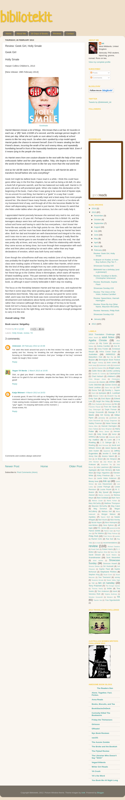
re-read (97, 543)
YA (31, 333)
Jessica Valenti (108, 456)
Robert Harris (107, 549)
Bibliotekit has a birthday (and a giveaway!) (106, 270)
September (99, 223)
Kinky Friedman (103, 476)
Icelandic (112, 437)
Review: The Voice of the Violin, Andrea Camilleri (105, 293)
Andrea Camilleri (103, 346)
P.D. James (102, 528)
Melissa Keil (107, 511)
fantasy (117, 401)
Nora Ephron (108, 525)
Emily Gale (93, 399)
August (97, 227)
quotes (117, 536)
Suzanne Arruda (97, 580)
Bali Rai (110, 357)
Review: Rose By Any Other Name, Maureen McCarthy (106, 305)
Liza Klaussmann (105, 484)
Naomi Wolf (105, 517)
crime (112, 381)
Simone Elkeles (94, 566)
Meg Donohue (100, 509)
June (96, 235)
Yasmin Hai (98, 600)
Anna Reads (97, 699)
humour (102, 437)
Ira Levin (108, 440)
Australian (93, 354)
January (98, 319)
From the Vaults (110, 407)
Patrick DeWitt (94, 531)
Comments (96, 78)
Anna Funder (103, 349)
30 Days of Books (39, 33)
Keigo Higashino (103, 473)
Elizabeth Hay (112, 396)
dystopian (102, 393)
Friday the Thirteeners (102, 720)
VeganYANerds (99, 762)
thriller (109, 589)
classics (102, 382)
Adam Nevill (93, 337)
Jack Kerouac (103, 445)
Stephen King (94, 575)
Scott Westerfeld (113, 558)
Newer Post (12, 466)
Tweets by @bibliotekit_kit (100, 102)
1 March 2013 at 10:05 (38, 371)
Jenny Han (93, 456)
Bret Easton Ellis (100, 368)
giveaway (102, 418)
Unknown (16, 346)
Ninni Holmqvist (111, 523)
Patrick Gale (108, 531)
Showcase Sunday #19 (104, 288)
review (26, 333)
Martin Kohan (112, 500)
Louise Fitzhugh (103, 487)
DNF (118, 388)
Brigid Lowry (114, 368)
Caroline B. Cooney (99, 373)
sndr (83, 793)
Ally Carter (103, 343)
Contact (70, 33)
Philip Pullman (112, 533)
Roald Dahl (95, 549)
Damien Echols (111, 385)
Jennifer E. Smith (109, 454)
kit (103, 43)
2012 (94, 324)
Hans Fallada (93, 429)
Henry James (104, 431)
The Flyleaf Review (100, 751)
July (96, 231)
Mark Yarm (115, 498)
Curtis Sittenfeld (95, 385)
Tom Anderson (103, 591)
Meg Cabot (115, 506)
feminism (108, 404)
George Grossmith (96, 412)
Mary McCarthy (95, 503)
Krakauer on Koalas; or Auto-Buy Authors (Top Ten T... (106, 261)
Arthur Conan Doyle (107, 352)
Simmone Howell (110, 564)
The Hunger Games (113, 586)
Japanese (106, 451)
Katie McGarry (106, 470)
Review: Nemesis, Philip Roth (106, 310)
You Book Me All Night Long (105, 780)
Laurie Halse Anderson (106, 478)
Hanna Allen (93, 426)
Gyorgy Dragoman (110, 420)
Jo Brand (99, 459)
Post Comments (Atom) (27, 472)
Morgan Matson (108, 514)
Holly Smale (17, 333)
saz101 (95, 738)
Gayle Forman (111, 410)
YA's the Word (98, 776)
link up (106, 481)
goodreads (113, 418)
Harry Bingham (106, 429)
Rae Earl (109, 539)
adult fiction (108, 337)
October (98, 219)
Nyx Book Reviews (100, 733)
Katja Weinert (18, 392)
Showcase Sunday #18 (104, 314)
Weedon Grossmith (96, 597)
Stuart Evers (107, 574)
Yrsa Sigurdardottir (112, 600)
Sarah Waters (111, 555)
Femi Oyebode (97, 404)
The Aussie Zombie (101, 742)
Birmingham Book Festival (109, 360)
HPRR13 (92, 437)
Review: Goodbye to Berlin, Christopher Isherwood (105, 277)
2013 (94, 212)
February (98, 250)
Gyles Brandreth (94, 420)
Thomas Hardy (97, 588)
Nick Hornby (115, 520)
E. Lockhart (115, 393)
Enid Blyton (106, 399)
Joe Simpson (111, 459)
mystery (92, 517)
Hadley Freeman (95, 423)
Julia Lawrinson (102, 467)
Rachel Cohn (96, 539)
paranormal (114, 528)
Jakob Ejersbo (111, 448)
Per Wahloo (99, 533)
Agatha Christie (98, 340)
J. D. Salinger (106, 443)
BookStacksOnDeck (101, 708)
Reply (14, 362)
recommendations (110, 543)
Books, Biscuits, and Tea (103, 704)
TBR (93, 583)
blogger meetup (97, 362)
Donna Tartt (96, 390)
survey (117, 577)
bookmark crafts (104, 365)
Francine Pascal (94, 407)
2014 (94, 208)
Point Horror (107, 536)
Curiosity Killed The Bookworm (101, 714)
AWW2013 (110, 354)
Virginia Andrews (111, 594)
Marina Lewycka (104, 495)
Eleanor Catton (98, 396)
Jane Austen (94, 451)
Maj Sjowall (103, 492)
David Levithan (95, 388)
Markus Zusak (97, 500)
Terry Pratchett (95, 586)
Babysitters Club (95, 357)
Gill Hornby (105, 415)
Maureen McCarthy (99, 506)
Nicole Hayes (96, 523)
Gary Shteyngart (95, 409)
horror (114, 434)
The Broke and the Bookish (104, 746)
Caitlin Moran (97, 371)
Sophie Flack (104, 569)
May (96, 238)
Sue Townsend (104, 577)
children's (111, 376)
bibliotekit (26, 18)
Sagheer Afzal (102, 552)
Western (110, 597)
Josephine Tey (106, 464)
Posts (94, 73)
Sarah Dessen (95, 555)
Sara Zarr (113, 552)
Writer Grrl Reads (100, 767)
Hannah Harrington (109, 426)
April (96, 242)
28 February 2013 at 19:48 (33, 346)
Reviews (57, 33)
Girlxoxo (96, 724)
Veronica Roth (94, 594)
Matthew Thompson (112, 503)
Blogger (100, 793)
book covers (112, 363)
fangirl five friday (103, 401)
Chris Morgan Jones (97, 379)
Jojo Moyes (107, 462)
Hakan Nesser (111, 423)
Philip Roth (93, 536)
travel (115, 591)
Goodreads (43, 126)
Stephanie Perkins (108, 572)
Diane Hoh (109, 387)
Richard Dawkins (114, 546)
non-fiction (93, 525)
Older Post (75, 466)
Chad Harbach (97, 376)
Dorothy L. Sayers (112, 390)
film (115, 404)
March (97, 246)
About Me (21, 33)
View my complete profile (99, 62)
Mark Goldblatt (102, 498)
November (99, 216)
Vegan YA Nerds (19, 371)
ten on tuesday (106, 583)
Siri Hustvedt (108, 566)
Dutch (93, 393)
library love (93, 481)
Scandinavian (94, 557)
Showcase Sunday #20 (104, 266)
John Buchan (94, 462)
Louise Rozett (105, 489)
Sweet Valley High (113, 580)
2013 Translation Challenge (102, 334)
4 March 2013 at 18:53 (35, 392)
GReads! (96, 729)
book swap (92, 365)
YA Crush (96, 771)
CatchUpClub (114, 374)
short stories (98, 560)
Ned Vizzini (102, 520)
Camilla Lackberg (113, 371)
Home (8, 33)
